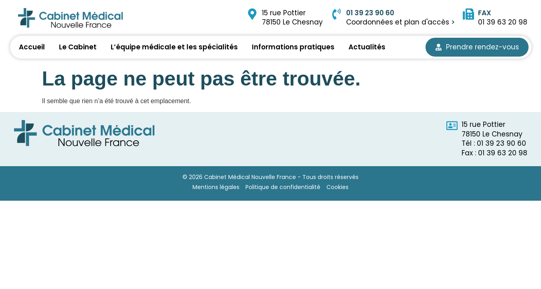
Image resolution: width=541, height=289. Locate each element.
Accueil (32, 47)
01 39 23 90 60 (370, 13)
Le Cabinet (78, 47)
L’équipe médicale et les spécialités (174, 47)
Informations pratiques (293, 47)
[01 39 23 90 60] (336, 14)
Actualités (367, 47)
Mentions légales (215, 187)
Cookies (337, 187)
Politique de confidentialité (282, 187)
